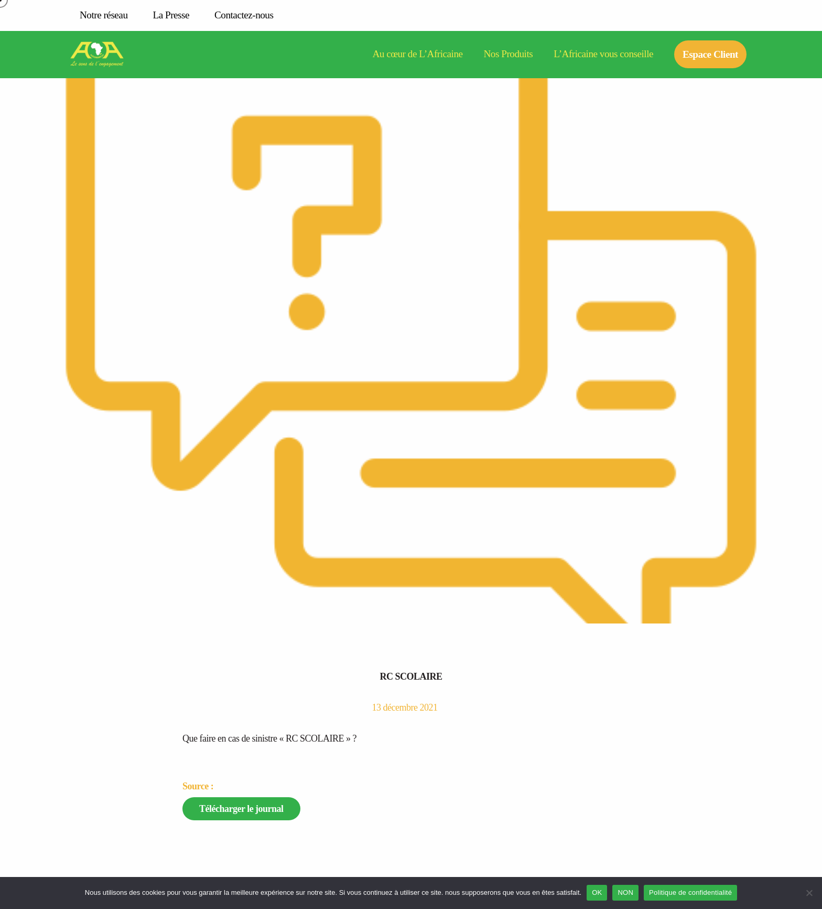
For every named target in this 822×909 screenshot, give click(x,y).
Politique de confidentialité (690, 892)
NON (625, 892)
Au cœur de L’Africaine (417, 54)
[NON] (809, 892)
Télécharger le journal (241, 809)
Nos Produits (508, 54)
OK (597, 892)
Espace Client (710, 54)
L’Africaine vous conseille (603, 54)
